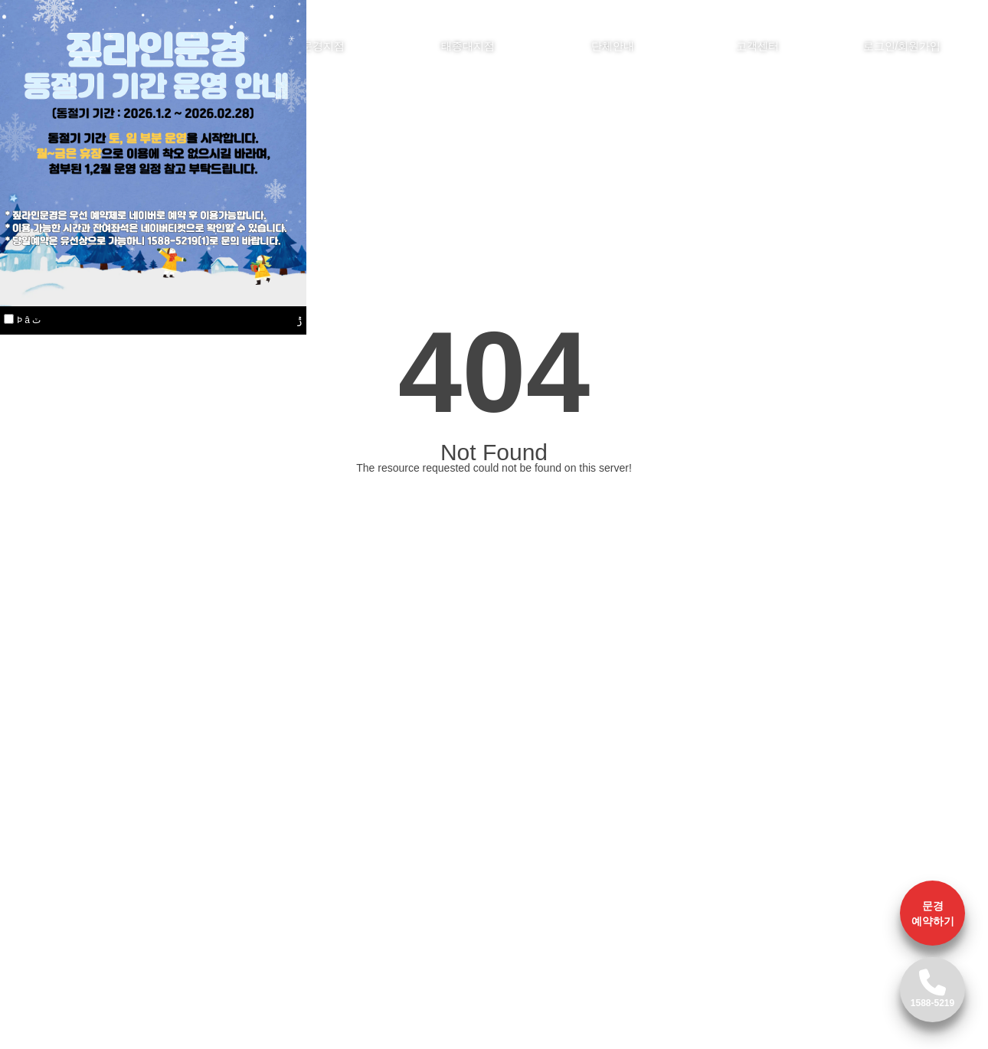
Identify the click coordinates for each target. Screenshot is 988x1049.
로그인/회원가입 (902, 46)
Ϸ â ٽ (29, 320)
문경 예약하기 (932, 913)
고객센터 (757, 46)
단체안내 (612, 46)
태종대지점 (468, 46)
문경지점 (323, 46)
